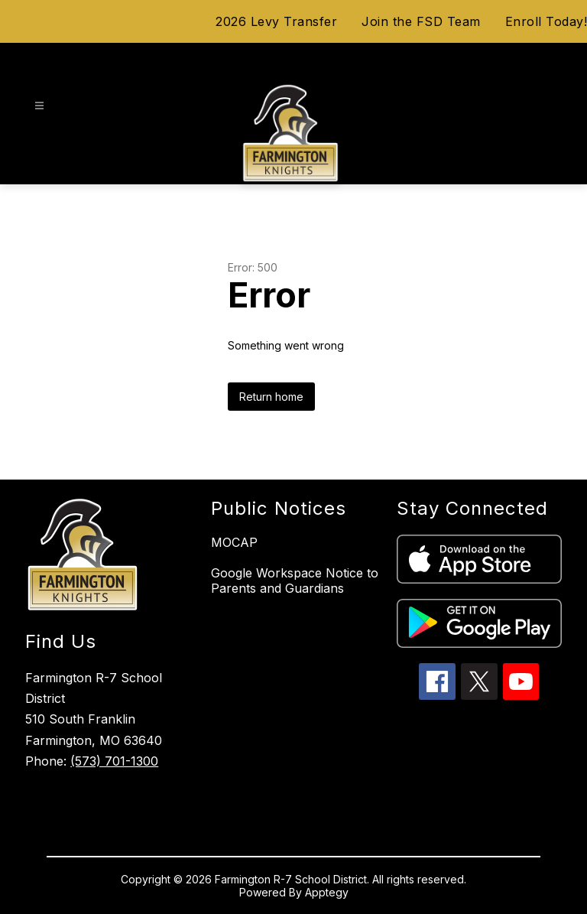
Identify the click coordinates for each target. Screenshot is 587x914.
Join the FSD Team (421, 21)
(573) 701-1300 (114, 761)
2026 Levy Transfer (276, 21)
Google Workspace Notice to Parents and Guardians (294, 580)
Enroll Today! (546, 21)
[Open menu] (39, 106)
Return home (271, 396)
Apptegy (327, 892)
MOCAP (234, 542)
